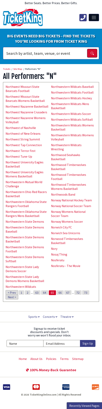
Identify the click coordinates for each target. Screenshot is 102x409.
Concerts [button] (50, 317)
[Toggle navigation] (94, 17)
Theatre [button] (67, 317)
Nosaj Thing (59, 254)
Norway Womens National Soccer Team (68, 214)
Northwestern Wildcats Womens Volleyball (72, 137)
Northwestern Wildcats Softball (72, 119)
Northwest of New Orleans (23, 133)
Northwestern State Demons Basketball (25, 239)
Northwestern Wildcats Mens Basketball (70, 106)
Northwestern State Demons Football (25, 249)
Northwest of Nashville (21, 128)
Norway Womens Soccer (67, 221)
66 (60, 292)
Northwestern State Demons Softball (25, 259)
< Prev (12, 292)
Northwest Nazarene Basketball (27, 106)
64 (44, 292)
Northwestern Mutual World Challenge (24, 184)
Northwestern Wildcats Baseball (72, 87)
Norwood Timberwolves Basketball (67, 241)
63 (36, 292)
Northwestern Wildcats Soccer (71, 114)
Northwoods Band (63, 194)
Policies (51, 359)
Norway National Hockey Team (71, 200)
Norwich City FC (61, 227)
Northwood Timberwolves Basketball (68, 167)
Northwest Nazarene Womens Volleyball (26, 120)
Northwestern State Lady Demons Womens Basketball (25, 279)
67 (67, 292)
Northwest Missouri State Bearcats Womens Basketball (25, 99)
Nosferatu (57, 260)
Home (23, 359)
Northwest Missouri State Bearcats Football (22, 89)
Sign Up (88, 343)
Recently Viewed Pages (84, 406)
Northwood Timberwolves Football (68, 177)
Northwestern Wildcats (21, 287)
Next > (12, 297)
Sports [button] (34, 317)
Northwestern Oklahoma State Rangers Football (26, 204)
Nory (54, 249)
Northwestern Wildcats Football (72, 92)
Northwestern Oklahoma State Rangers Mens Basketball (26, 214)
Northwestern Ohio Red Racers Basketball (26, 194)
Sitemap (78, 359)
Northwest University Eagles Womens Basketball (24, 174)
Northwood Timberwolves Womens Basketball (68, 187)
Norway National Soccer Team (71, 206)
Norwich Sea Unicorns (65, 233)
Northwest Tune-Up (19, 156)
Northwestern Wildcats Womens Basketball (72, 127)
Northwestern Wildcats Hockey (71, 98)
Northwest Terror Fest (21, 151)
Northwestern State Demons (25, 221)
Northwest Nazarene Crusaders (26, 112)
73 (85, 292)
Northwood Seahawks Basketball (65, 157)
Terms (64, 359)
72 (78, 292)
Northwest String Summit (23, 139)
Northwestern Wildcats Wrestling (66, 147)
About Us (36, 359)
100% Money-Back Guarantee (51, 369)
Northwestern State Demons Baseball (25, 229)
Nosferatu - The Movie (65, 266)
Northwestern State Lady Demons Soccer (22, 269)
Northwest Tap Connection (24, 145)
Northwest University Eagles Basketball (24, 164)
